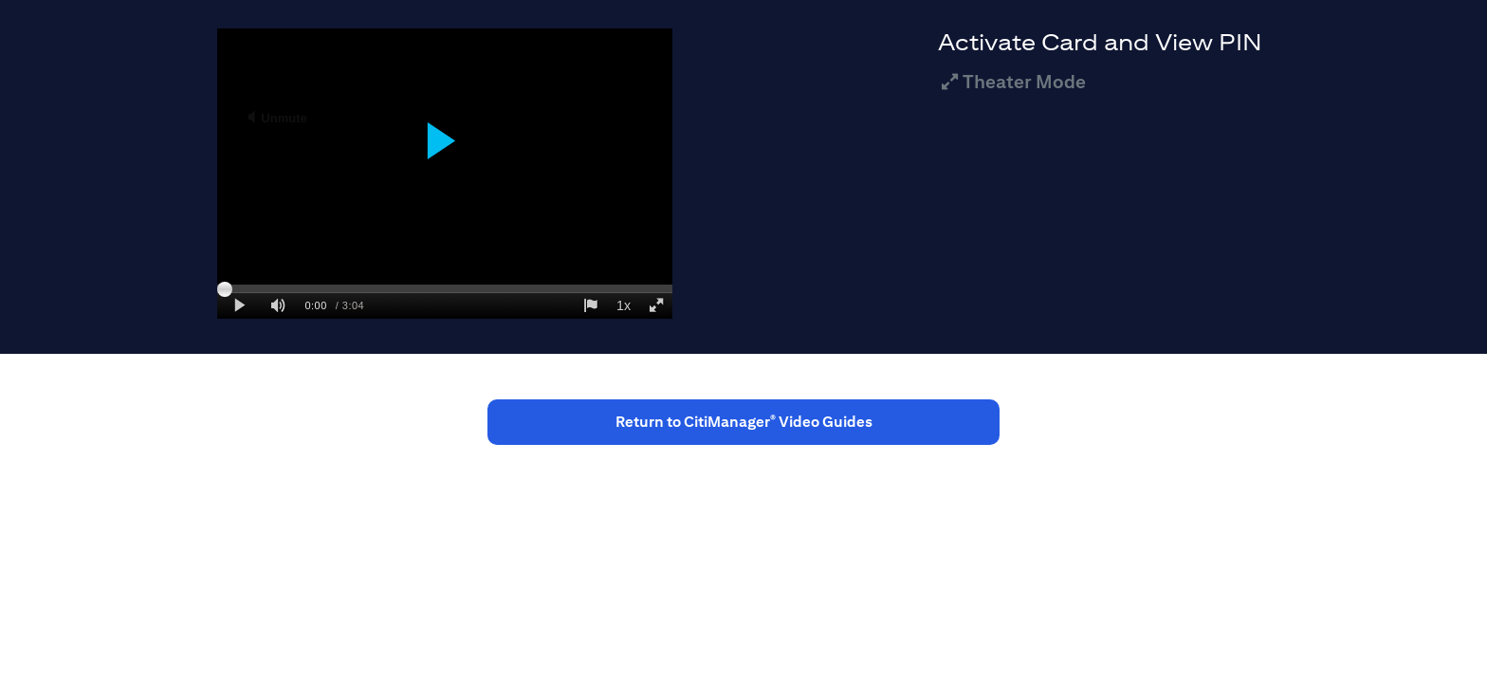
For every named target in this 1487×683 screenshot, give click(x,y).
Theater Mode (1012, 81)
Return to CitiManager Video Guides (743, 422)
